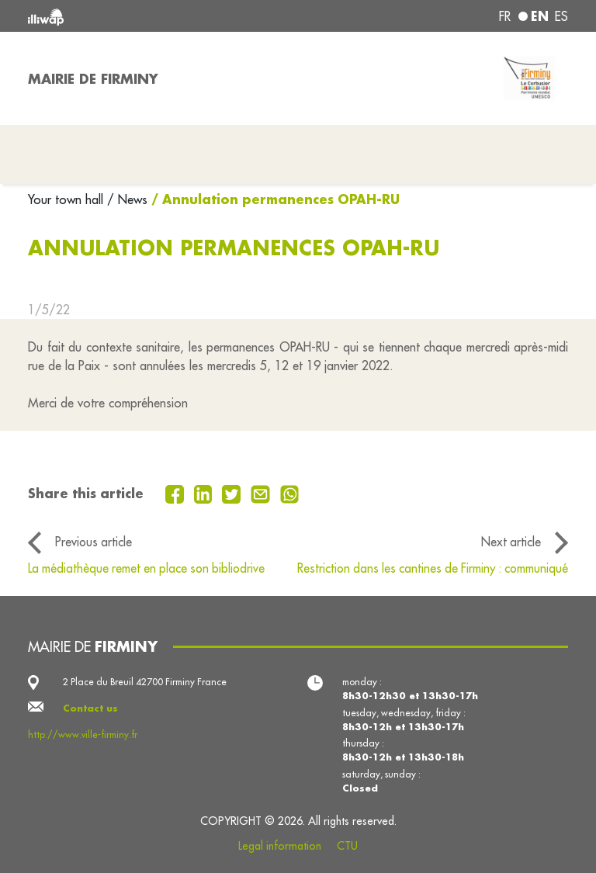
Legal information (279, 846)
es (561, 16)
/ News (127, 199)
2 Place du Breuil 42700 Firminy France (145, 682)
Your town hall (67, 199)
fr (505, 16)
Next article (511, 541)
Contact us (90, 708)
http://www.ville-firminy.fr (82, 734)
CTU (347, 846)
